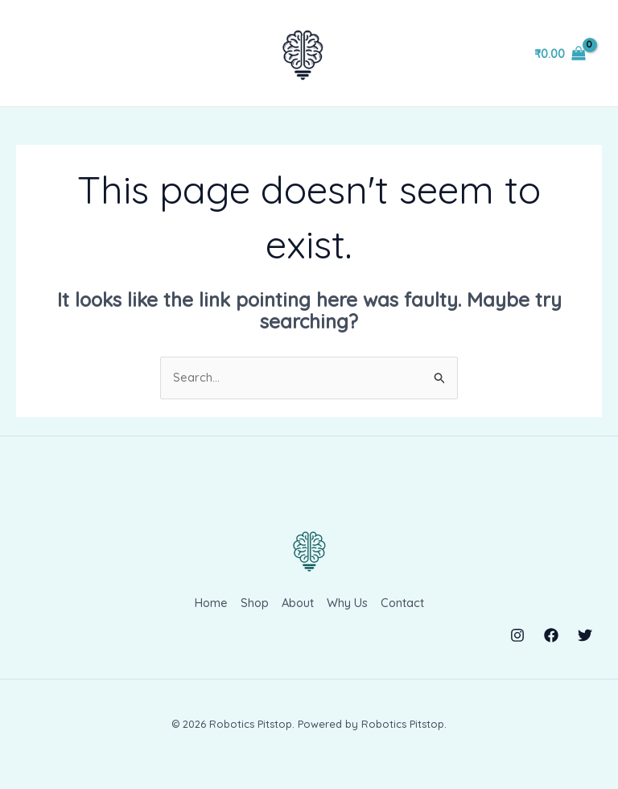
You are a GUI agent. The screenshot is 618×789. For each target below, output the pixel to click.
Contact (403, 617)
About (298, 617)
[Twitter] (585, 648)
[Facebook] (551, 648)
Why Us (348, 617)
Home (209, 617)
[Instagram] (517, 648)
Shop (253, 617)
